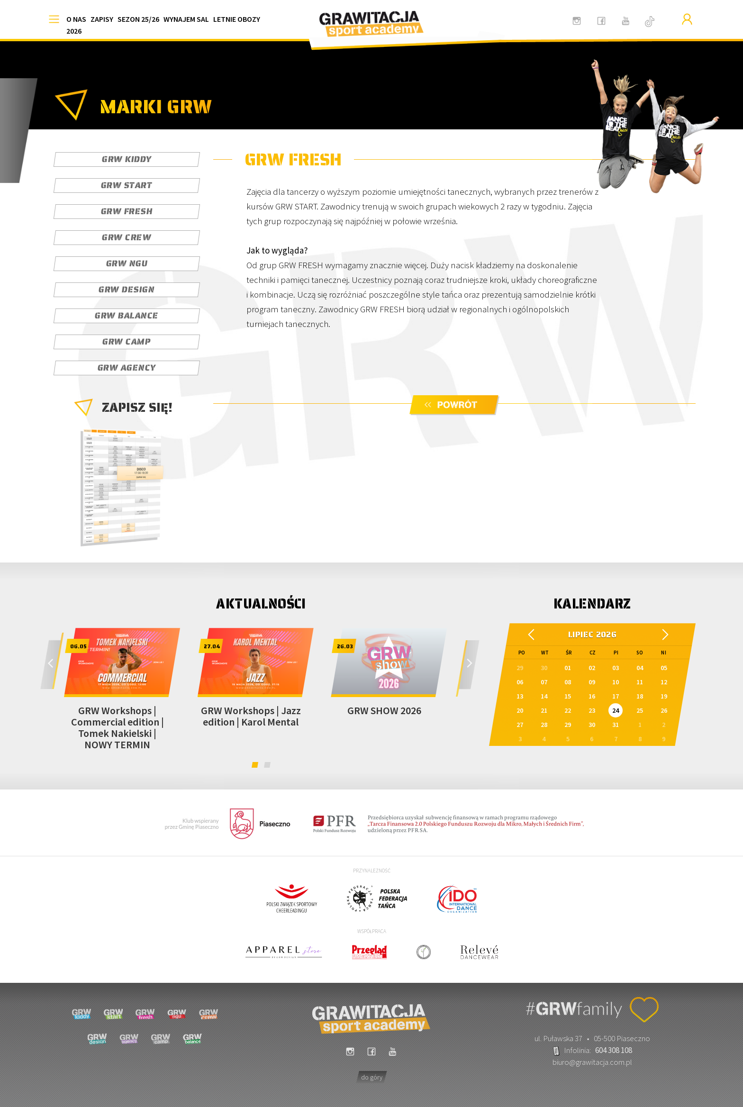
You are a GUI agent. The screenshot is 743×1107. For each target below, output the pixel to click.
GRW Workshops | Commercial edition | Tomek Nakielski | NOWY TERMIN (117, 727)
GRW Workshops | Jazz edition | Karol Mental (251, 716)
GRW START (127, 185)
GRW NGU (126, 263)
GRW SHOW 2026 (384, 710)
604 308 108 (613, 1050)
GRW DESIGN (126, 289)
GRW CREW (126, 237)
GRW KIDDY (126, 159)
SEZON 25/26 (138, 19)
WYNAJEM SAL (186, 19)
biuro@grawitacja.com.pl (592, 1062)
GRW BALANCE (126, 315)
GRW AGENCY (127, 367)
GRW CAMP (126, 341)
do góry (371, 1077)
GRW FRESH (127, 211)
